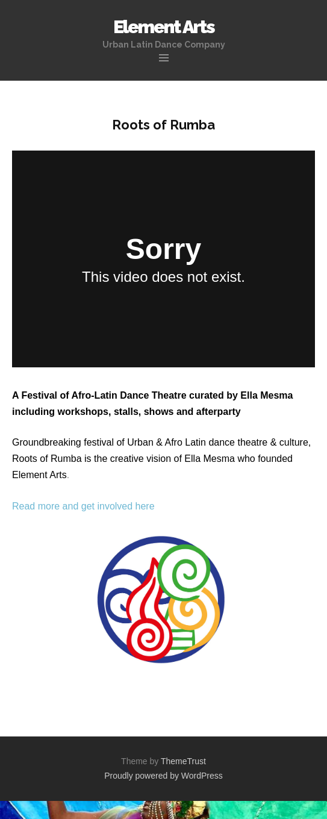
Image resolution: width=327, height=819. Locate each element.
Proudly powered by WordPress (163, 775)
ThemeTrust (183, 761)
